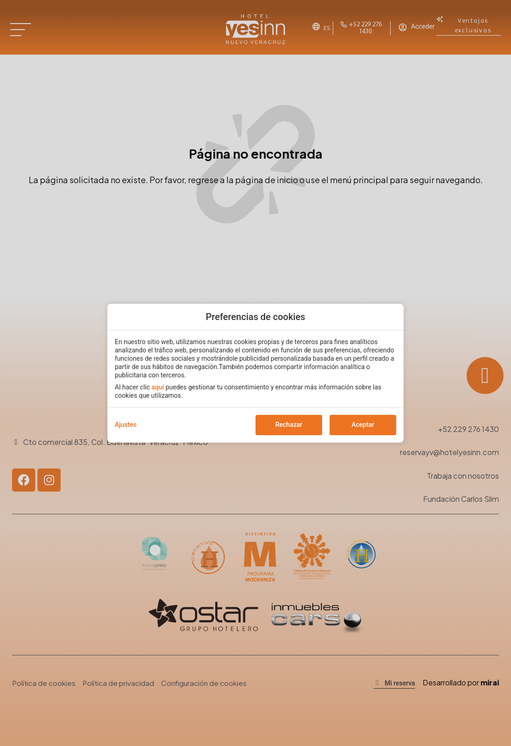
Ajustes (126, 424)
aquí (157, 387)
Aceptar (362, 424)
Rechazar (288, 424)
